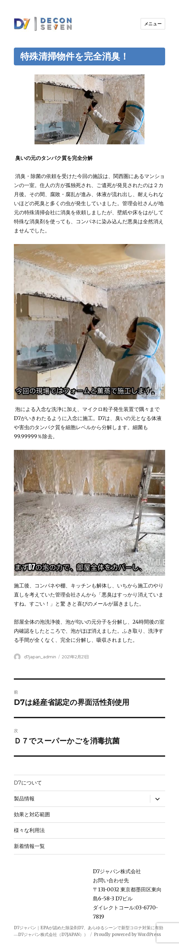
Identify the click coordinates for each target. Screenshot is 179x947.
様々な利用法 (29, 830)
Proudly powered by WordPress (127, 934)
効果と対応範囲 (32, 814)
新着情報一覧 (29, 846)
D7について (28, 783)
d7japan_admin (40, 656)
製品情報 (24, 799)
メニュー (153, 23)
